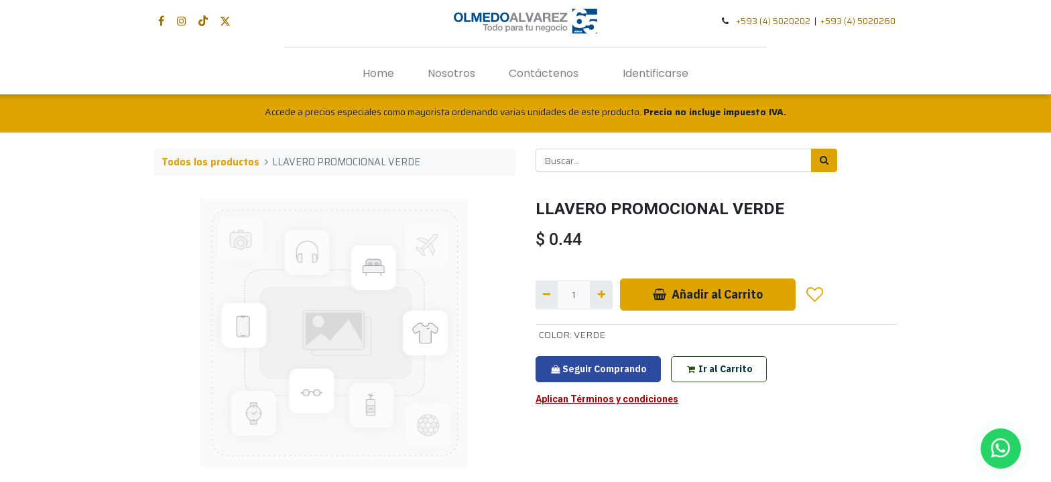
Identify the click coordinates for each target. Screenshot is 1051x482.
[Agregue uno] (601, 294)
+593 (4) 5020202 (773, 21)
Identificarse (655, 73)
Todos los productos (210, 162)
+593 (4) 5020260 (857, 21)
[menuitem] (378, 74)
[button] (815, 294)
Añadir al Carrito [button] (708, 294)
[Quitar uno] (547, 294)
